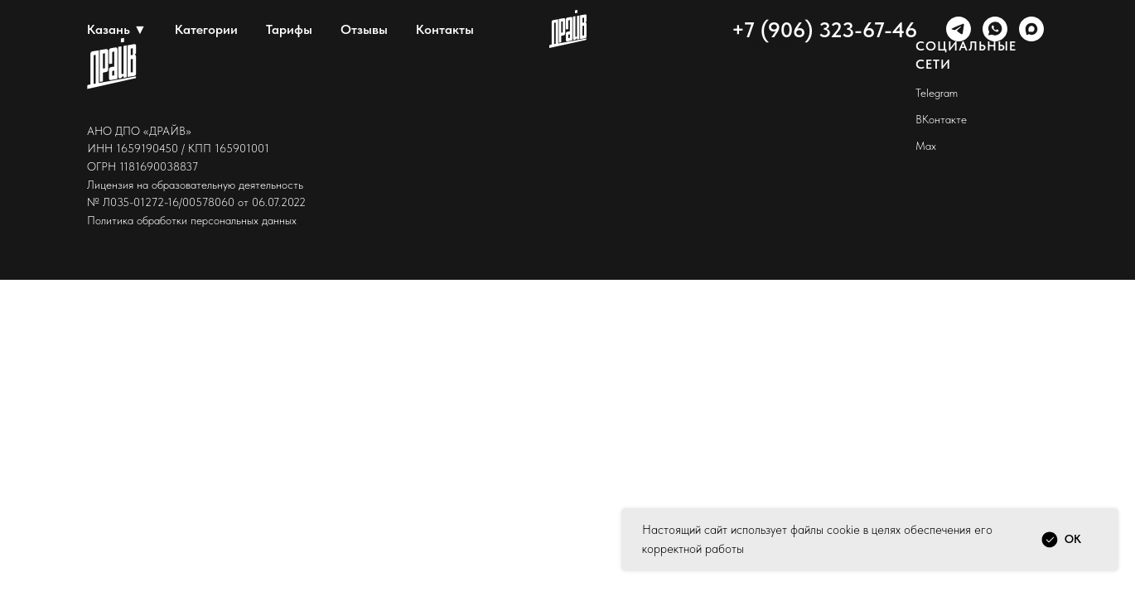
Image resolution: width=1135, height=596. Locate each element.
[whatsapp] (995, 29)
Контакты (445, 29)
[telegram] (958, 29)
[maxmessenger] (1031, 29)
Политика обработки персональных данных (192, 220)
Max (925, 145)
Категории (206, 29)
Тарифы (289, 29)
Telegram (936, 92)
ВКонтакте (941, 119)
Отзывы (364, 29)
